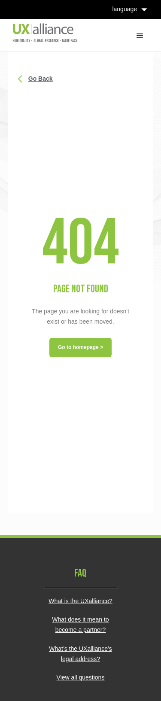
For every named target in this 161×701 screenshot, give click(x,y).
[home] (42, 33)
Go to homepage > (80, 347)
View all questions (81, 677)
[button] (140, 35)
